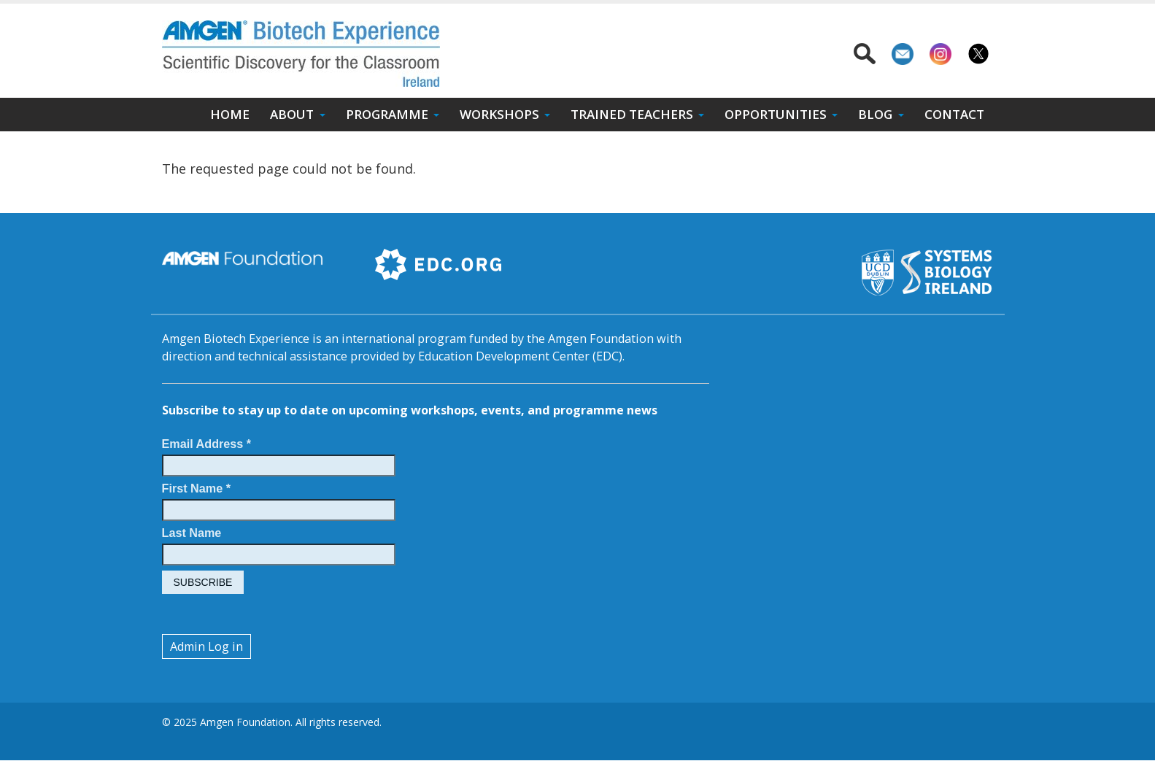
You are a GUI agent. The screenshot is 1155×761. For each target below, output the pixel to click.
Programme (387, 114)
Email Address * (207, 443)
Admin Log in (206, 646)
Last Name (192, 532)
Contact (954, 114)
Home (230, 114)
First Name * (196, 488)
